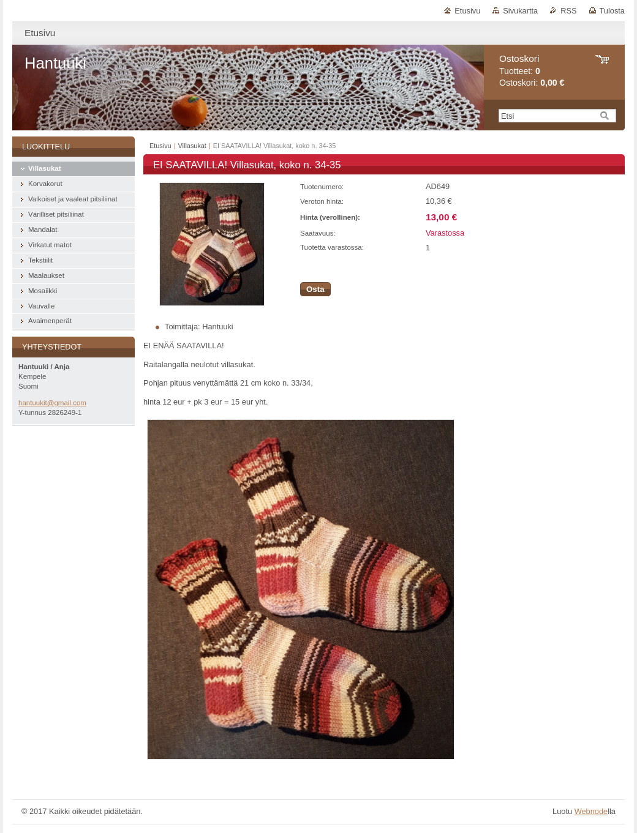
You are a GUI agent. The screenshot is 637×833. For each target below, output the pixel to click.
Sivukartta (520, 10)
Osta (315, 289)
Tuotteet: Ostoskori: (531, 71)
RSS (568, 10)
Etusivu (467, 10)
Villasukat (192, 145)
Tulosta (612, 10)
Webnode (591, 811)
